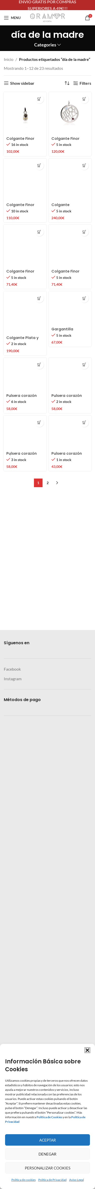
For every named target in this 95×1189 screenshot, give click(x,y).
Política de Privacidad (52, 1180)
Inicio (8, 59)
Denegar (47, 1154)
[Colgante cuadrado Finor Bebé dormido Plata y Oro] (70, 349)
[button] (87, 1050)
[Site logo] (47, 17)
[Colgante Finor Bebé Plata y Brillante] (70, 753)
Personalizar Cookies (47, 1168)
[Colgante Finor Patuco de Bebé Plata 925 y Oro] (25, 113)
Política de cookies (23, 1180)
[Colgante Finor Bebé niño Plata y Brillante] (25, 753)
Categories (45, 45)
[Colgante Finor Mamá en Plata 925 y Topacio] (70, 113)
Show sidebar (22, 83)
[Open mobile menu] (12, 18)
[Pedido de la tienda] (67, 83)
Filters (85, 83)
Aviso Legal (76, 1180)
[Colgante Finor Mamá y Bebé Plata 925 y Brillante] (25, 349)
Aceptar (47, 1140)
